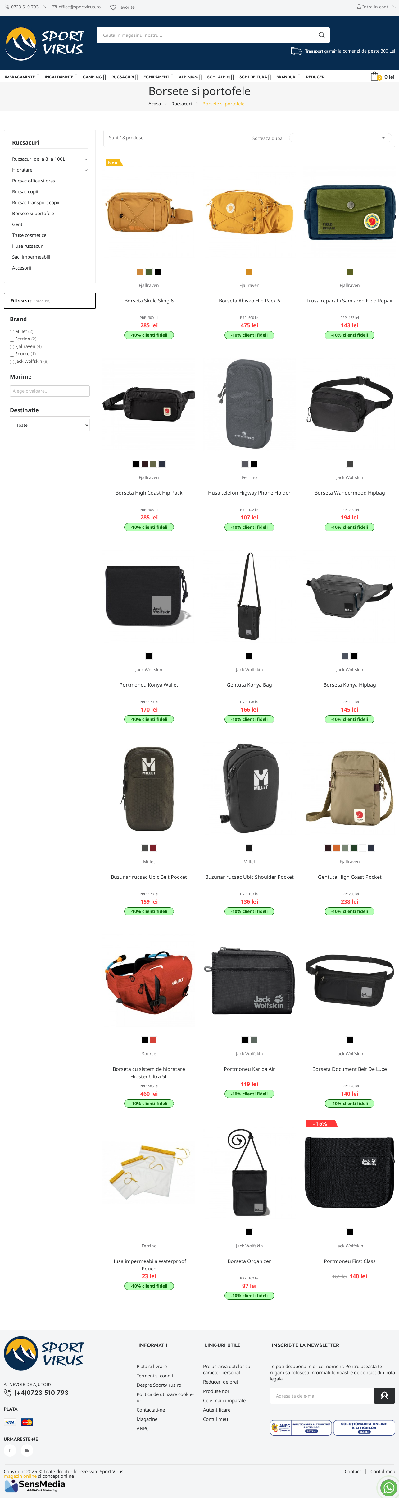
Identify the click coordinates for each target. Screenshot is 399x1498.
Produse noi (216, 1391)
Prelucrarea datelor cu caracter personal (226, 1369)
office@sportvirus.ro (76, 6)
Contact (353, 1471)
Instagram (27, 1450)
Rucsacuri (25, 143)
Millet (24, 331)
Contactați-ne (151, 1410)
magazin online (20, 1476)
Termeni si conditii (156, 1375)
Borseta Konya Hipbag (350, 684)
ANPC (143, 1428)
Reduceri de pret (220, 1382)
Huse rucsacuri (28, 246)
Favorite (122, 7)
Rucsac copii (25, 191)
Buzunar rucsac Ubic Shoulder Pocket (249, 876)
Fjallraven (28, 346)
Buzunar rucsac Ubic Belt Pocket (149, 876)
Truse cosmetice (29, 235)
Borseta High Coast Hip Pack (149, 492)
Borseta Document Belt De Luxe (349, 1069)
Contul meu (215, 1419)
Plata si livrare (152, 1366)
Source (25, 354)
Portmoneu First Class (350, 1261)
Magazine (147, 1419)
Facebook (10, 1450)
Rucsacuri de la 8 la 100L (38, 159)
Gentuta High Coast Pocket (350, 876)
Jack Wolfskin (31, 361)
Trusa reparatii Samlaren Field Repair (349, 300)
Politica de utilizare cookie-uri (165, 1397)
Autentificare (216, 1410)
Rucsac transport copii (35, 202)
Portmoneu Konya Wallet (149, 684)
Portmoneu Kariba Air (249, 1069)
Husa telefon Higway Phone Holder (249, 492)
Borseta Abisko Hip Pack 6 (249, 300)
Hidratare (22, 170)
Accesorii (21, 268)
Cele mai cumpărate (224, 1400)
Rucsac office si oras (33, 180)
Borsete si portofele (33, 213)
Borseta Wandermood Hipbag (350, 492)
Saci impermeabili (31, 257)
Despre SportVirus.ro (159, 1385)
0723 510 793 (22, 6)
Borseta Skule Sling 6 (149, 300)
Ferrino (25, 339)
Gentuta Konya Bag (249, 684)
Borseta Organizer (249, 1261)
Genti (18, 224)
